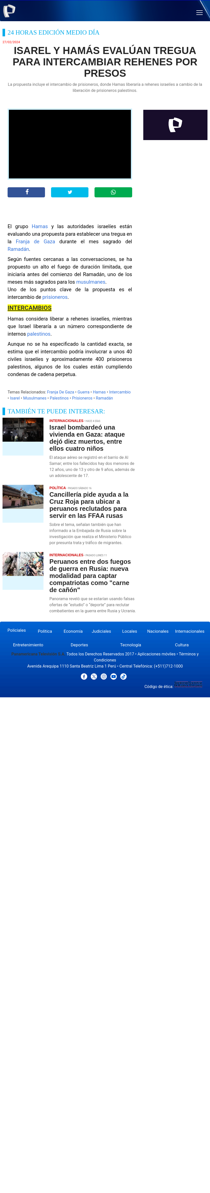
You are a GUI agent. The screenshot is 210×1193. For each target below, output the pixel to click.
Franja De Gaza (60, 392)
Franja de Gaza (35, 241)
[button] (199, 12)
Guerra (83, 392)
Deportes (79, 644)
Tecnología (130, 644)
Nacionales (158, 631)
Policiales (17, 630)
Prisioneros (82, 398)
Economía (73, 631)
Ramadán (18, 249)
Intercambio (120, 392)
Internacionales (189, 631)
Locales (129, 631)
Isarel (15, 398)
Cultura (182, 644)
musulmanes (90, 282)
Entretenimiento (28, 644)
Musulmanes (34, 398)
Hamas (40, 226)
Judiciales (101, 631)
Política (45, 631)
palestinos (39, 334)
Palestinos (59, 398)
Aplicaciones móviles (156, 654)
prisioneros (54, 297)
